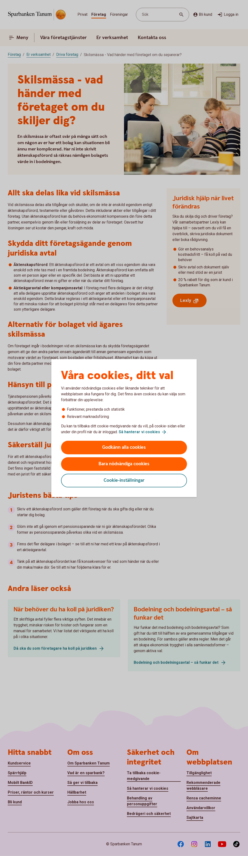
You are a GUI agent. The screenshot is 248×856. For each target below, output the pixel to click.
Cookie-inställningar (124, 480)
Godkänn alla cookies (124, 447)
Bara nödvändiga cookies (124, 464)
